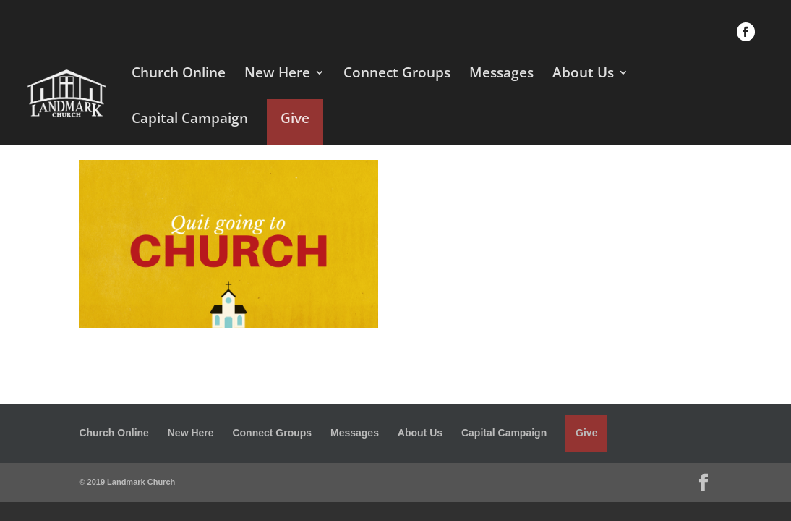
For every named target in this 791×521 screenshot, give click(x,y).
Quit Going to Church (497, 178)
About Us (583, 74)
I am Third (461, 232)
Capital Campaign (190, 120)
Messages (501, 74)
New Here (277, 74)
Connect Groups (396, 74)
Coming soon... (477, 339)
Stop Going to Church (498, 285)
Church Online (179, 74)
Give (295, 118)
